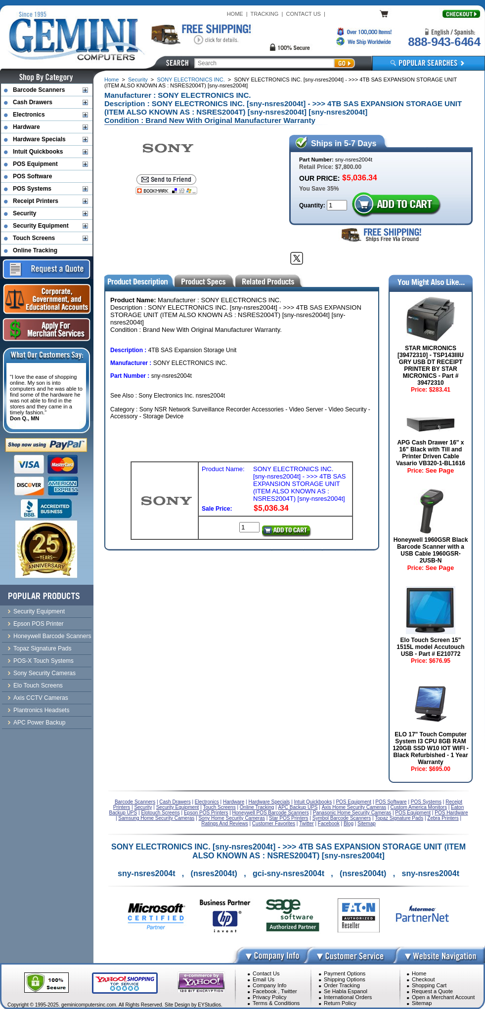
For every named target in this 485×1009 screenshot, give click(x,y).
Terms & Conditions (276, 1003)
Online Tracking (35, 250)
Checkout (423, 979)
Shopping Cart (429, 985)
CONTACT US (303, 14)
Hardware (26, 126)
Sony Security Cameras (44, 673)
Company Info (269, 985)
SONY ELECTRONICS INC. (190, 79)
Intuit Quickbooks (38, 151)
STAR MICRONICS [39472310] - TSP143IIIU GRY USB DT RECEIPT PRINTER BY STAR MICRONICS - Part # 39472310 (430, 365)
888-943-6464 (444, 41)
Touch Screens (34, 238)
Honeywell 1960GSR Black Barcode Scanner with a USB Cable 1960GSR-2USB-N (431, 550)
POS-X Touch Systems (43, 660)
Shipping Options (344, 979)
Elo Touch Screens (38, 685)
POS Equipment (35, 164)
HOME (235, 14)
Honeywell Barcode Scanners (52, 636)
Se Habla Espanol (345, 991)
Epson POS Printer (38, 623)
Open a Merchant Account (443, 997)
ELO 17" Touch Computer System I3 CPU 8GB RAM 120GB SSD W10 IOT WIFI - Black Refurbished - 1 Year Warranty (430, 748)
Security (138, 79)
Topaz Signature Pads (42, 648)
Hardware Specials (39, 139)
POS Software (32, 176)
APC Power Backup (39, 722)
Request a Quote (432, 991)
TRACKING (265, 14)
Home (111, 79)
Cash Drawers (32, 102)
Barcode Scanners (39, 89)
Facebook (264, 991)
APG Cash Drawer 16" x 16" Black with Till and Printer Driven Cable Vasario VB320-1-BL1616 (430, 453)
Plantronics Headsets (41, 710)
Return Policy (340, 1003)
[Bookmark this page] (166, 191)
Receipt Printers (35, 201)
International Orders (348, 997)
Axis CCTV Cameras (40, 697)
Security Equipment (41, 225)
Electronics (29, 114)
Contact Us (266, 973)
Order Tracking (342, 985)
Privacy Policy (269, 997)
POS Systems (32, 188)
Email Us (263, 979)
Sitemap (422, 1003)
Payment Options (344, 973)
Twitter (289, 991)
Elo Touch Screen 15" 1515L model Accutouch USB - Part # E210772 (430, 647)
